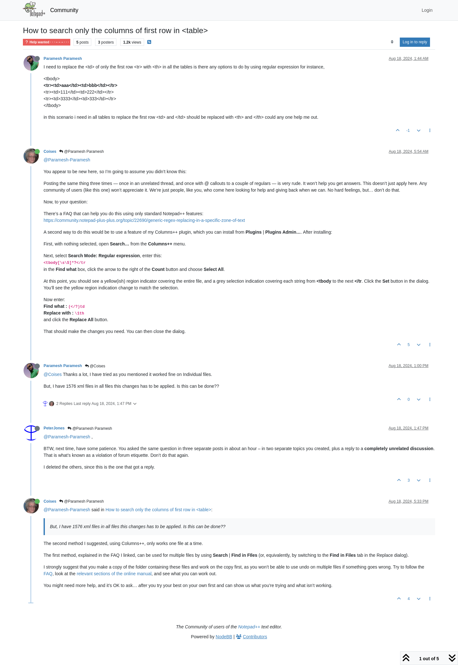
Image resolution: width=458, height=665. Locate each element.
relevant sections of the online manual (114, 573)
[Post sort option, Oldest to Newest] (392, 42)
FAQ (48, 573)
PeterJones (54, 428)
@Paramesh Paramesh (81, 151)
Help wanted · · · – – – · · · (46, 42)
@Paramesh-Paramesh (67, 159)
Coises (50, 151)
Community (64, 10)
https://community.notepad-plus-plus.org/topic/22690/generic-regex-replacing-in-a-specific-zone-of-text (144, 220)
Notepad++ (249, 626)
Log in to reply (415, 42)
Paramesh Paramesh (63, 58)
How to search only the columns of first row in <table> (158, 509)
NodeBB (224, 636)
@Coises (95, 366)
